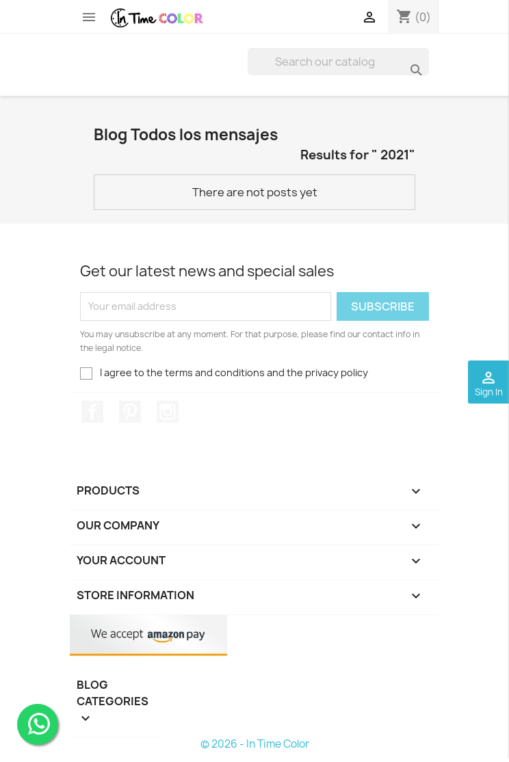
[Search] (338, 61)
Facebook (92, 412)
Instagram (168, 412)
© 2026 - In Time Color (254, 744)
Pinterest (130, 412)
